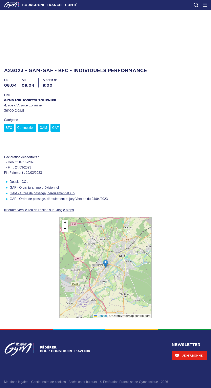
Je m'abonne (189, 355)
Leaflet (100, 315)
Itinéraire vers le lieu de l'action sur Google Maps (39, 210)
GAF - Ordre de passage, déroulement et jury (42, 199)
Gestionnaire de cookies (48, 382)
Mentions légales (16, 382)
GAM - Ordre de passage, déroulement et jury (42, 193)
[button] (105, 263)
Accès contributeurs (82, 382)
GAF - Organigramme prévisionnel (34, 187)
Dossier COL (19, 181)
